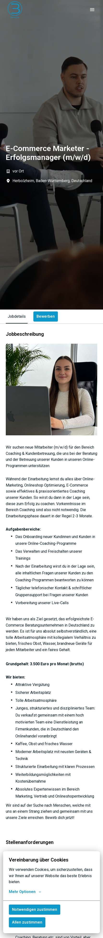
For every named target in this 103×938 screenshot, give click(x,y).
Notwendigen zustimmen (34, 909)
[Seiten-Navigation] (92, 9)
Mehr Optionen (25, 892)
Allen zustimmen (27, 922)
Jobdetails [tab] (17, 316)
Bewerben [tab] (45, 316)
